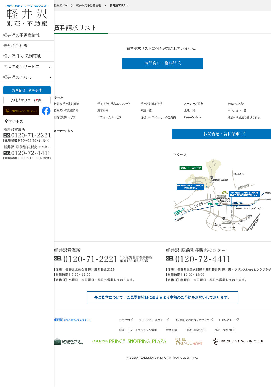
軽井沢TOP (60, 5)
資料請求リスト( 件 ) (27, 100)
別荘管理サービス (65, 117)
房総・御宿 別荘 (196, 330)
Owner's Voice (192, 117)
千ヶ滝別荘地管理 (151, 103)
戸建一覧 (146, 110)
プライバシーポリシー (152, 320)
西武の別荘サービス (21, 66)
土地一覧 (189, 110)
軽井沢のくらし (17, 77)
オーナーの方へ (63, 130)
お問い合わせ (227, 320)
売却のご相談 (15, 45)
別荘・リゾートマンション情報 (138, 330)
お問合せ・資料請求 (27, 90)
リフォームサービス (109, 117)
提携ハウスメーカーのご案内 (158, 117)
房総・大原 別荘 (224, 330)
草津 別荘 (171, 330)
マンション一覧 (237, 110)
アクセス (13, 121)
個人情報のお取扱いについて (192, 320)
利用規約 (124, 320)
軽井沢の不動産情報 (21, 35)
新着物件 (102, 110)
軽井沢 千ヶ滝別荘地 (22, 56)
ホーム (58, 97)
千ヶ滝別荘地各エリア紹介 (113, 103)
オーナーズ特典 (193, 103)
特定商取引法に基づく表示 (244, 117)
